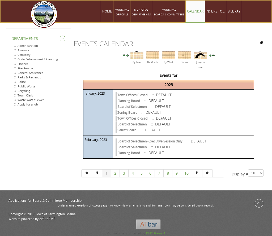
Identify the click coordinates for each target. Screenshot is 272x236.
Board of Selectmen (132, 106)
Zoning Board (127, 112)
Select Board (126, 130)
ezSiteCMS (47, 219)
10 (186, 173)
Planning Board (128, 101)
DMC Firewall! (155, 233)
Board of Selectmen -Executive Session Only (149, 141)
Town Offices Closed (132, 95)
